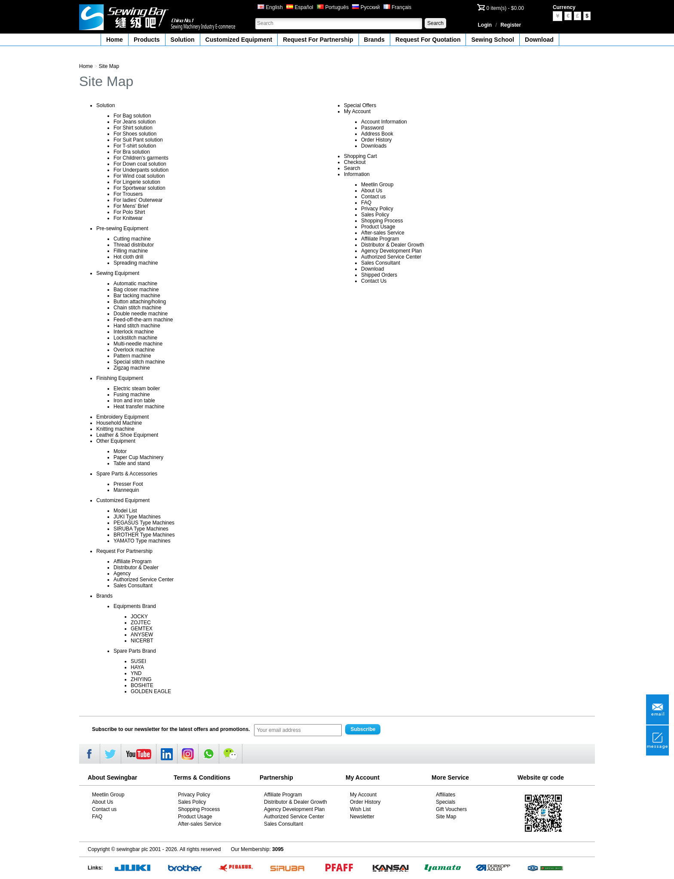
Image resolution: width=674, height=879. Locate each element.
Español (299, 7)
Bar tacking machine (136, 296)
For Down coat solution (139, 164)
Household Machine (119, 423)
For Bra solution (131, 152)
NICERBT (142, 641)
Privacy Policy (377, 209)
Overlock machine (134, 350)
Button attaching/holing (139, 302)
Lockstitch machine (135, 338)
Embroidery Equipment (122, 417)
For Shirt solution (133, 128)
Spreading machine (135, 263)
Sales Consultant (133, 586)
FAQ (366, 203)
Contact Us (373, 281)
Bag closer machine (136, 290)
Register (510, 25)
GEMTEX (142, 629)
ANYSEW (142, 635)
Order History (376, 140)
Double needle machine (140, 314)
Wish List (360, 809)
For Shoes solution (134, 134)
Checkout (355, 162)
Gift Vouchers (451, 809)
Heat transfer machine (138, 407)
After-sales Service (382, 233)
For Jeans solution (134, 122)
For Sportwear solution (139, 188)
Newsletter (362, 817)
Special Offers (360, 105)
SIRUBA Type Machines (140, 529)
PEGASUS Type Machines (144, 523)
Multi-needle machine (137, 344)
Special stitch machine (139, 362)
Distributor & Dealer (136, 567)
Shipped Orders (379, 275)
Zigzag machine (131, 368)
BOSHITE (142, 685)
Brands (374, 39)
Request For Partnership (318, 39)
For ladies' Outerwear (137, 200)
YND (136, 673)
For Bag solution (132, 116)
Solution (183, 39)
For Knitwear (128, 218)
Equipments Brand (134, 606)
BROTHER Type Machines (144, 535)
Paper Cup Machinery (138, 457)
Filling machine (130, 251)
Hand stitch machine (136, 326)
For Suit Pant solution (138, 140)
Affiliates (445, 795)
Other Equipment (115, 441)
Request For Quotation (428, 39)
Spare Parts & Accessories (126, 474)
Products (147, 39)
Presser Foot (128, 484)
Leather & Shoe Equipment (127, 435)
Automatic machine (135, 284)
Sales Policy (375, 215)
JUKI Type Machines (137, 517)
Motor (120, 451)
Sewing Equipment (117, 273)
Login (485, 25)
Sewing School (492, 39)
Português (333, 7)
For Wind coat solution (139, 176)
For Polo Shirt (129, 212)
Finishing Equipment (119, 378)
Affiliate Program (132, 561)
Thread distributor (133, 245)
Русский (366, 7)
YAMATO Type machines (142, 541)
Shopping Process (382, 221)
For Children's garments (140, 158)
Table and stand (131, 463)
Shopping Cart (360, 156)
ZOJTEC (141, 623)
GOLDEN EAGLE (151, 691)
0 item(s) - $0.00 (505, 8)
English (270, 7)
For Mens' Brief (130, 206)
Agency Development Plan (391, 251)
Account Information (384, 122)
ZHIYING (141, 679)
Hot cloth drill (128, 257)
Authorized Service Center (143, 580)
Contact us (373, 197)
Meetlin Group (377, 185)
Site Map (109, 66)
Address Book (377, 134)
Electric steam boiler (136, 389)
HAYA (137, 667)
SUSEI (138, 661)
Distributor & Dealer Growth (392, 245)
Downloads (373, 146)
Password (372, 128)
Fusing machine (131, 395)
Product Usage (378, 227)
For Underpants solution (140, 170)
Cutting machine (132, 239)
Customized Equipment (239, 39)
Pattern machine (132, 356)
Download (539, 39)
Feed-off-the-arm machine (143, 320)
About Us (371, 191)
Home (114, 39)
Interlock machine (133, 332)
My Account (357, 111)
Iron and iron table (134, 401)
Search (435, 23)
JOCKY (139, 617)
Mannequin (126, 490)
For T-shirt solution (134, 146)
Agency (122, 574)
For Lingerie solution (136, 182)
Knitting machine (115, 429)
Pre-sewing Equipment (122, 228)
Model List (125, 511)
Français (397, 7)
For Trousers (128, 194)
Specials (445, 802)
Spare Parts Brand (134, 651)
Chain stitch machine (137, 308)
